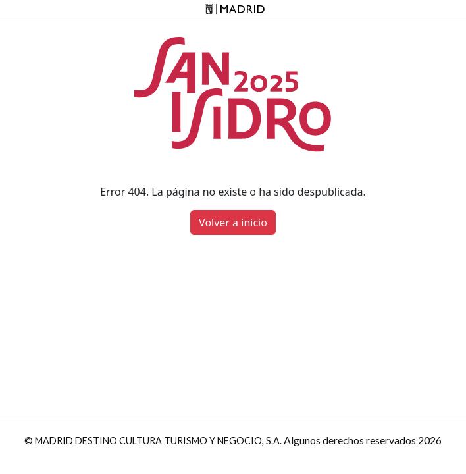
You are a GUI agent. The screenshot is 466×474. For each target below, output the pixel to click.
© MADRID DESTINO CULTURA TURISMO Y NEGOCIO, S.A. (153, 440)
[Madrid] (233, 10)
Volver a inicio (233, 222)
